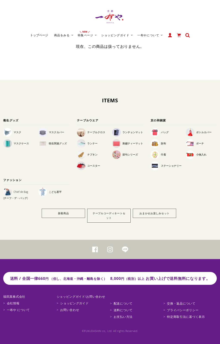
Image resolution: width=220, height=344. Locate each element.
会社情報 (13, 303)
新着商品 (63, 213)
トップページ (39, 35)
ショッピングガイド (74, 303)
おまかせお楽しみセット (154, 213)
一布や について (18, 310)
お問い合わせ (69, 310)
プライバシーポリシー (183, 310)
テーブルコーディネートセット (109, 215)
